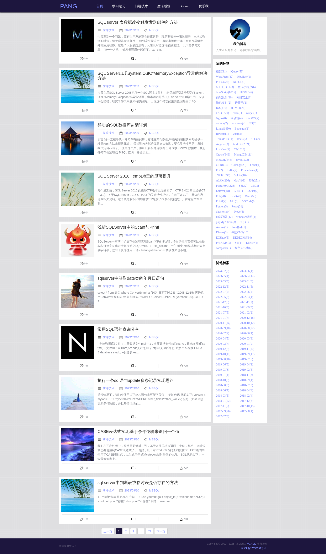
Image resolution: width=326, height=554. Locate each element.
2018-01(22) (223, 400)
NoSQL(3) (239, 81)
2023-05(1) (222, 276)
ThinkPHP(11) (224, 139)
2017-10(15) (247, 406)
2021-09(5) (246, 307)
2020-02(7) (222, 343)
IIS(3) (252, 123)
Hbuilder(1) (244, 76)
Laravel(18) (223, 190)
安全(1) (238, 190)
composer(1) (223, 248)
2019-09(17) (247, 354)
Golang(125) (238, 165)
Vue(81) (237, 133)
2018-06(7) (222, 390)
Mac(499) (239, 180)
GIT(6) (234, 201)
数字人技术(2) (243, 248)
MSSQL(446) (224, 159)
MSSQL (154, 30)
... (141, 531)
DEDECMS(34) (242, 237)
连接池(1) (241, 102)
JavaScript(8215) (226, 92)
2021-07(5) (222, 312)
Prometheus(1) (249, 170)
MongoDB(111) (243, 154)
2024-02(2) (222, 271)
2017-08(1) (246, 411)
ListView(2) (223, 149)
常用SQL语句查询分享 (118, 329)
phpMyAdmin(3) (226, 222)
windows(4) (239, 123)
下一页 (161, 531)
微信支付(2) (223, 102)
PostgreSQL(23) (225, 185)
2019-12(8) (222, 349)
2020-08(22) (247, 328)
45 (149, 531)
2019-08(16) (223, 359)
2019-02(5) (246, 369)
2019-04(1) (246, 364)
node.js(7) (222, 123)
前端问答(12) (224, 216)
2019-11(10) (247, 349)
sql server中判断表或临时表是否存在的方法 (138, 482)
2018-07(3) (246, 385)
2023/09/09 (132, 30)
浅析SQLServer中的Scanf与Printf (128, 227)
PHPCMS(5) (223, 242)
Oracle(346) (223, 154)
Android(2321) (241, 144)
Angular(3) (222, 144)
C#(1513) (239, 149)
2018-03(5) (222, 395)
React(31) (237, 206)
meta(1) (237, 113)
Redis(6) (242, 139)
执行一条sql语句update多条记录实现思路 (136, 380)
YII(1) (238, 242)
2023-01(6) (246, 281)
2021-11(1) (246, 302)
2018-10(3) (222, 380)
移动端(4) (237, 118)
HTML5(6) (246, 92)
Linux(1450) (223, 128)
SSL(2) (243, 185)
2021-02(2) (246, 312)
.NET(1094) (223, 175)
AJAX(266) (223, 180)
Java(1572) (242, 159)
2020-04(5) (222, 338)
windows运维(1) (246, 216)
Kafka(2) (232, 170)
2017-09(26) (223, 411)
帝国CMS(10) (239, 232)
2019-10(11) (223, 354)
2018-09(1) (246, 380)
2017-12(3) (246, 400)
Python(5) (222, 206)
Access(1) (222, 227)
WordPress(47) (224, 76)
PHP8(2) (221, 201)
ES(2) (219, 170)
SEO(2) (255, 139)
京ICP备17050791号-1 (253, 548)
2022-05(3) (222, 297)
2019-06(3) (222, 364)
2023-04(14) (247, 276)
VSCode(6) (249, 201)
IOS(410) (221, 107)
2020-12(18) (247, 317)
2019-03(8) (222, 369)
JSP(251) (254, 180)
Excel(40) (235, 196)
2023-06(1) (246, 271)
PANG (68, 6)
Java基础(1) (238, 227)
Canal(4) (255, 165)
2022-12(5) (222, 286)
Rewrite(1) (222, 133)
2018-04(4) (246, 390)
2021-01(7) (222, 317)
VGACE (251, 543)
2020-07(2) (222, 333)
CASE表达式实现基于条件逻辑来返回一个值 (138, 431)
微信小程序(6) (247, 87)
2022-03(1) (246, 297)
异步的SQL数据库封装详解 (122, 125)
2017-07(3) (222, 416)
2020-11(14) (223, 323)
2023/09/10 (132, 337)
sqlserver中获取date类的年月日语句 (131, 278)
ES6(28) (221, 196)
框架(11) (221, 71)
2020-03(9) (246, 338)
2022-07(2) (222, 291)
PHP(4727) (222, 81)
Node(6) (239, 211)
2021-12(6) (222, 302)
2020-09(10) (223, 328)
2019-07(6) (246, 359)
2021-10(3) (222, 307)
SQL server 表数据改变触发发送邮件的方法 (138, 22)
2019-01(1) (222, 374)
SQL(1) (244, 222)
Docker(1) (252, 242)
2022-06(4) (246, 291)
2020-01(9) (246, 343)
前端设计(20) (224, 97)
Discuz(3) (221, 232)
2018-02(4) (246, 395)
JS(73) (255, 185)
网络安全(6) (243, 97)
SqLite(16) (240, 175)
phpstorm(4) (223, 211)
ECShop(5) (222, 237)
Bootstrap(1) (242, 128)
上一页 (108, 531)
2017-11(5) (222, 406)
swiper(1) (251, 113)
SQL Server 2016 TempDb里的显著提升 (134, 176)
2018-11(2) (246, 374)
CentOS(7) (253, 118)
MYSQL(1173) (225, 87)
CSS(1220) (222, 113)
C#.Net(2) (252, 190)
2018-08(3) (222, 385)
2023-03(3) (222, 281)
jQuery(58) (236, 71)
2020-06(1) (246, 333)
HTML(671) (238, 107)
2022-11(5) (246, 286)
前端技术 (108, 30)
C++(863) (221, 165)
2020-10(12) (247, 323)
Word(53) (250, 196)
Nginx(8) (221, 118)
